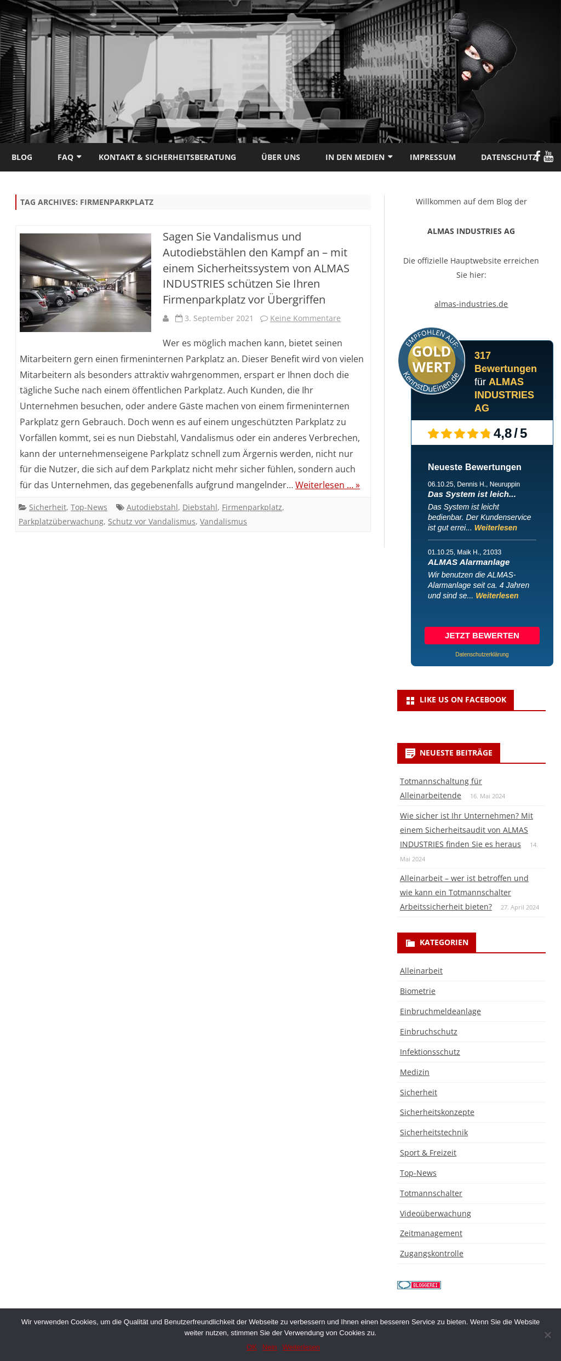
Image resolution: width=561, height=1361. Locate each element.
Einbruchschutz (428, 1031)
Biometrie (418, 991)
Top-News (89, 507)
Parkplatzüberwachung (61, 521)
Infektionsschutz (430, 1052)
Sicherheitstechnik (434, 1132)
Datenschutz (509, 157)
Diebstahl (199, 507)
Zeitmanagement (431, 1233)
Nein (269, 1347)
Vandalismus (223, 521)
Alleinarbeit (421, 970)
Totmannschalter (431, 1193)
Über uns (280, 157)
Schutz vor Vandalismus (152, 521)
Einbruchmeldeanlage (440, 1011)
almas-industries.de (471, 304)
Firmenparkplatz (252, 507)
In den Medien (355, 157)
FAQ (65, 157)
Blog (22, 157)
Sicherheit (47, 507)
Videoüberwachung (435, 1213)
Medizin (415, 1072)
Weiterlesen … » (327, 485)
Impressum (433, 157)
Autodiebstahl (152, 507)
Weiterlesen (495, 527)
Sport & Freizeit (428, 1152)
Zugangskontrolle (431, 1253)
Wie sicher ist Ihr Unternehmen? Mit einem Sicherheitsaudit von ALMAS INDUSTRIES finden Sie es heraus (466, 829)
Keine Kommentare (305, 318)
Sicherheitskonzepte (437, 1112)
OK (252, 1347)
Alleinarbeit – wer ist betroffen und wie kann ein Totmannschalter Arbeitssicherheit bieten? (464, 892)
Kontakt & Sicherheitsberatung (167, 157)
